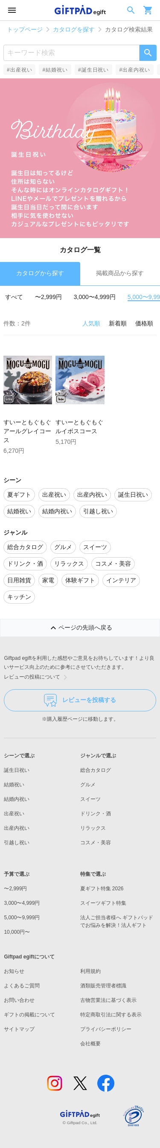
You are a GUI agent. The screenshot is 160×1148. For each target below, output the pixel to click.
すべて (14, 296)
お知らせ (14, 971)
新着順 (118, 323)
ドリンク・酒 (95, 814)
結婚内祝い (16, 799)
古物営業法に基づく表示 (108, 1000)
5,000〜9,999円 (22, 918)
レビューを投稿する (80, 700)
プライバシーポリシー (105, 1029)
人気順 (91, 323)
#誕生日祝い (93, 70)
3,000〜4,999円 (95, 296)
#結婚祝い (54, 70)
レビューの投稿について (37, 677)
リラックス (93, 828)
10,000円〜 (17, 932)
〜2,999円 (48, 296)
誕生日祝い (16, 770)
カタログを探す (74, 29)
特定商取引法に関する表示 (111, 1015)
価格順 (144, 323)
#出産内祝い (134, 70)
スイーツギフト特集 (103, 903)
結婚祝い (14, 785)
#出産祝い (19, 70)
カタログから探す (40, 273)
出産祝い (14, 814)
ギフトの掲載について (29, 1015)
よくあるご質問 (22, 986)
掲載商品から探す (120, 273)
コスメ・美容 (95, 843)
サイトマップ (19, 1029)
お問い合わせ (19, 1000)
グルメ (88, 785)
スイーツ (90, 799)
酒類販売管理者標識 (103, 986)
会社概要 (90, 1044)
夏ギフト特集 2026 (102, 889)
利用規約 (90, 971)
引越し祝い (16, 843)
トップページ (25, 29)
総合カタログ (95, 770)
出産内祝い (16, 828)
